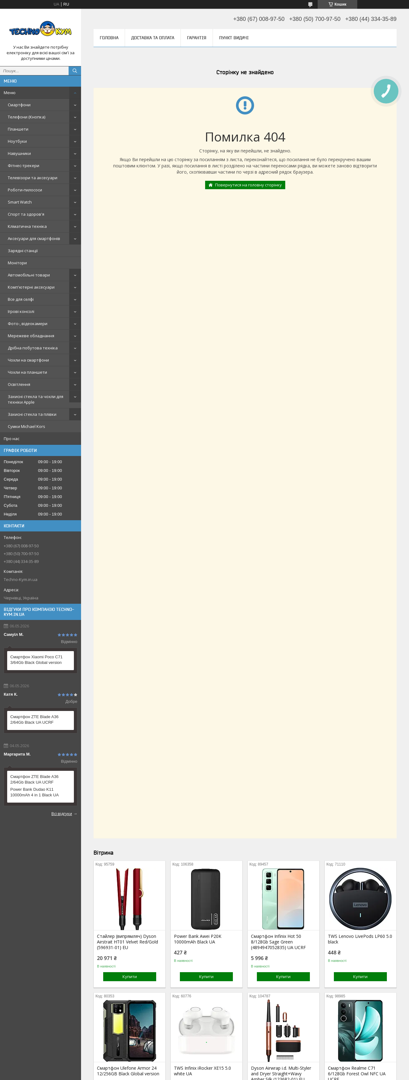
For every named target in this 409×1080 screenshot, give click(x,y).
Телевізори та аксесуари (32, 177)
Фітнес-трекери (23, 165)
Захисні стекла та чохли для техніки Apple (35, 399)
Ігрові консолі (21, 311)
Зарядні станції (23, 250)
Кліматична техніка (27, 226)
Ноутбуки (17, 141)
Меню (10, 92)
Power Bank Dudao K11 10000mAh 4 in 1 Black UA (34, 792)
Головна (109, 37)
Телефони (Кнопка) (26, 117)
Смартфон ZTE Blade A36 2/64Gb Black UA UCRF (34, 719)
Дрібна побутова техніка (33, 348)
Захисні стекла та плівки (32, 414)
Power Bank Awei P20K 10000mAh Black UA (197, 939)
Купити (130, 976)
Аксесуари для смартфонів (34, 238)
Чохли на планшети (27, 372)
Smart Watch (20, 202)
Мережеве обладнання (31, 335)
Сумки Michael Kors (26, 426)
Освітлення (19, 384)
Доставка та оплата (152, 37)
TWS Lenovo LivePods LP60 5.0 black (360, 939)
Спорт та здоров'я (26, 214)
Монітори (17, 263)
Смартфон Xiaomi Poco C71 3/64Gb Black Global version (36, 660)
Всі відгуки (61, 813)
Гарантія (196, 37)
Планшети (18, 129)
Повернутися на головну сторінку (248, 185)
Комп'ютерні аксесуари (31, 287)
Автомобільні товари (29, 275)
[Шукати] (75, 70)
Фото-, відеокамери (27, 323)
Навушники (19, 153)
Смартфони (19, 105)
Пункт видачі (234, 37)
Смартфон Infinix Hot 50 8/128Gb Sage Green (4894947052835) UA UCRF (278, 942)
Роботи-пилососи (25, 190)
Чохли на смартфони (28, 360)
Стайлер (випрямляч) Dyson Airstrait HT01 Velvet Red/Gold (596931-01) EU (127, 942)
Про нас (11, 438)
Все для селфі (21, 299)
